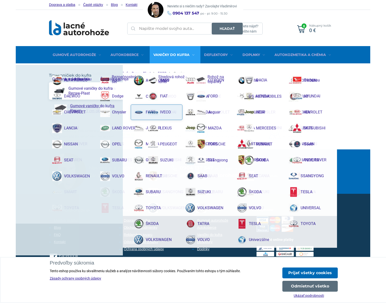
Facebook (68, 253)
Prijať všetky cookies (310, 272)
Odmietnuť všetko (310, 286)
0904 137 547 (186, 13)
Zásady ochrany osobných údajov (75, 278)
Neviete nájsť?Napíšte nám (247, 28)
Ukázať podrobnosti (309, 296)
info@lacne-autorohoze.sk (214, 173)
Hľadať (216, 28)
